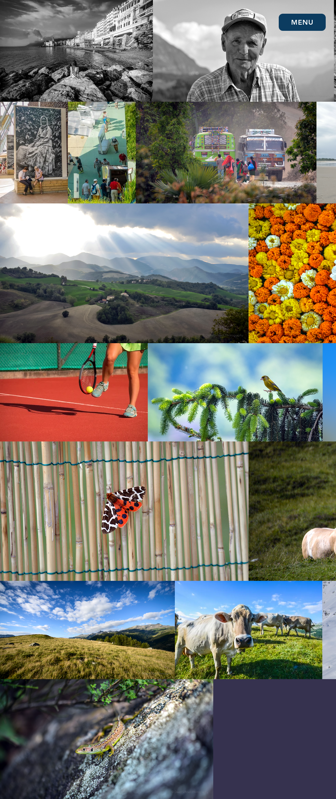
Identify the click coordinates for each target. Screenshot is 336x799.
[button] (302, 22)
